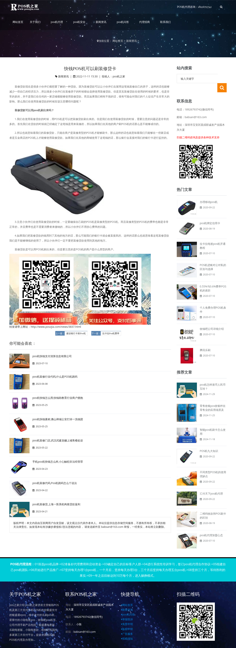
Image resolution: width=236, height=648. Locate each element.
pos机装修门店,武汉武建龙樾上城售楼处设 (57, 440)
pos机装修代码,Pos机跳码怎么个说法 (54, 483)
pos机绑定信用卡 (210, 214)
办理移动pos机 (209, 193)
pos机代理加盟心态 (211, 526)
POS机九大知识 (209, 442)
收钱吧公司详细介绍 (212, 319)
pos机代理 (57, 22)
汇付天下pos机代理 (211, 484)
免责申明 (127, 615)
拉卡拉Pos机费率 (110, 333)
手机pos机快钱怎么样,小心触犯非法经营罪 (57, 461)
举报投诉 (127, 610)
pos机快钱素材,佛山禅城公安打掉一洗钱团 (57, 419)
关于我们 (35, 22)
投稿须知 (127, 629)
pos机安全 (79, 22)
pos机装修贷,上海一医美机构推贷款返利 (56, 504)
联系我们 (165, 22)
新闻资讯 (101, 22)
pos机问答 (123, 22)
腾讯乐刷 (205, 341)
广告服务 (127, 624)
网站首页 (18, 22)
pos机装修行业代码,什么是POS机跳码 (54, 376)
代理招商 (144, 22)
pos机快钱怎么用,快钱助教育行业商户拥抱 (57, 398)
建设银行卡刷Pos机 (76, 333)
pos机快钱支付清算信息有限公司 (52, 356)
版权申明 (127, 620)
